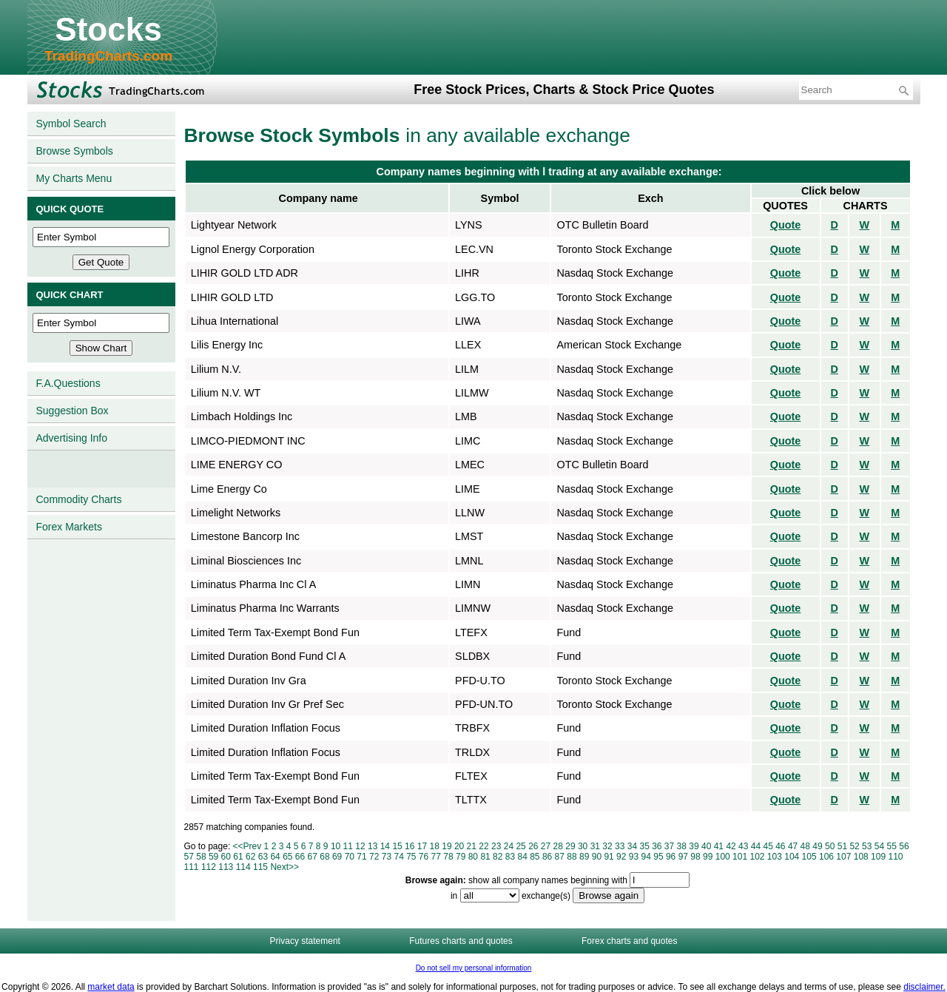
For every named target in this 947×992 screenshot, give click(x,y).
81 (485, 856)
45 (767, 846)
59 (213, 856)
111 (191, 867)
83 (510, 856)
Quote (785, 225)
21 (471, 846)
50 (830, 846)
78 (448, 856)
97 (683, 856)
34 (632, 846)
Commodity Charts (79, 499)
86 (547, 856)
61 (238, 856)
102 (756, 856)
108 (861, 856)
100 (722, 856)
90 (596, 856)
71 (361, 856)
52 (854, 846)
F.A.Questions (68, 383)
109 (878, 856)
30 (582, 846)
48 (805, 846)
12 (360, 846)
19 (446, 846)
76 (423, 856)
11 (348, 846)
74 (398, 856)
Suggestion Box (72, 410)
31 (595, 846)
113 (225, 867)
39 (693, 846)
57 (189, 856)
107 (843, 856)
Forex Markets (69, 527)
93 (633, 856)
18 (434, 846)
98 (695, 856)
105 (809, 856)
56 (904, 846)
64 (275, 856)
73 (386, 856)
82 (497, 856)
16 (409, 846)
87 (560, 856)
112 (208, 867)
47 (793, 846)
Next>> (284, 867)
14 (385, 846)
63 (263, 856)
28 (558, 846)
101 (739, 856)
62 (250, 856)
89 (584, 856)
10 (335, 846)
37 (669, 846)
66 (300, 856)
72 (374, 856)
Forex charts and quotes (629, 941)
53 (867, 846)
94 (646, 856)
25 (520, 846)
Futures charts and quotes (460, 941)
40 (706, 846)
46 (780, 846)
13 (372, 846)
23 (496, 846)
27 (545, 846)
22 (483, 846)
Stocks (108, 29)
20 (459, 846)
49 (817, 846)
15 (397, 846)
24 (508, 846)
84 (522, 856)
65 (287, 856)
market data (110, 987)
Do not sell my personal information (474, 968)
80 (473, 856)
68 (324, 856)
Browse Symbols (74, 151)
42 (730, 846)
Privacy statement (305, 941)
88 (571, 856)
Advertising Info (72, 438)
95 (658, 856)
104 (791, 856)
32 (607, 846)
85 (534, 856)
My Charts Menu (74, 178)
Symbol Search (71, 123)
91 (608, 856)
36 (656, 846)
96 (670, 856)
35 (644, 846)
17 (422, 846)
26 (533, 846)
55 (892, 846)
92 (621, 856)
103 (774, 856)
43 (743, 846)
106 (826, 856)
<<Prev (247, 846)
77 (436, 856)
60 (226, 856)
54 (879, 846)
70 (349, 856)
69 (337, 856)
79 (460, 856)
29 (570, 846)
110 (895, 856)
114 (243, 867)
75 (411, 856)
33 (619, 846)
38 (682, 846)
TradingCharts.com (108, 56)
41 (719, 846)
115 (260, 867)
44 (756, 846)
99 (707, 856)
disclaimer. (924, 987)
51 (842, 846)
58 (201, 856)
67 (312, 856)
